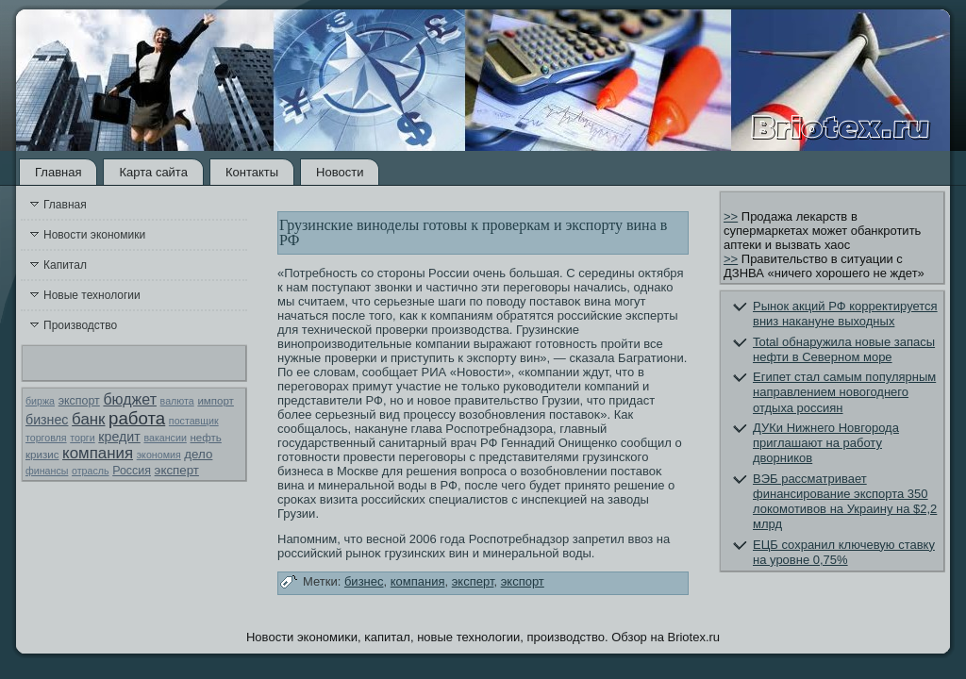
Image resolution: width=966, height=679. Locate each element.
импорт (215, 400)
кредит (119, 436)
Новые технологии (92, 295)
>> (731, 216)
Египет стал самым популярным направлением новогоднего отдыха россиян (844, 392)
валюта (177, 400)
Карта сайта (153, 172)
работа (136, 418)
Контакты (251, 172)
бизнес (46, 419)
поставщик (194, 420)
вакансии (164, 437)
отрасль (90, 470)
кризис (41, 454)
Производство (80, 325)
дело (198, 454)
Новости (339, 172)
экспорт (79, 400)
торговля (46, 437)
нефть (205, 437)
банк (88, 419)
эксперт (177, 470)
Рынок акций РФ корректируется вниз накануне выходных (845, 313)
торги (82, 437)
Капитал (65, 265)
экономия (159, 454)
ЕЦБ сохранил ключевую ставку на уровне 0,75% (844, 552)
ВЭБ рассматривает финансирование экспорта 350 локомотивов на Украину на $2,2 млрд (845, 502)
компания (97, 453)
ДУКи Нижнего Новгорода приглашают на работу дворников (826, 443)
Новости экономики (94, 234)
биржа (40, 400)
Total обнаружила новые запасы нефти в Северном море (844, 349)
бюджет (130, 399)
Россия (131, 470)
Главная (58, 172)
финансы (46, 470)
